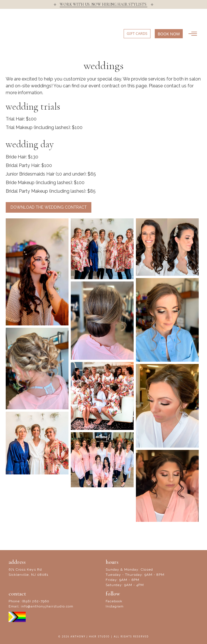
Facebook (114, 601)
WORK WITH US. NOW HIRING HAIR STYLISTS (103, 4)
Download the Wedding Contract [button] (49, 207)
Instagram (115, 606)
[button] (169, 33)
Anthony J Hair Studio (30, 34)
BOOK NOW (169, 34)
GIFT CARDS (137, 33)
